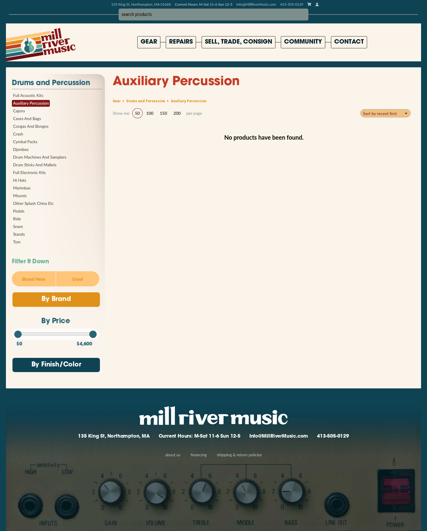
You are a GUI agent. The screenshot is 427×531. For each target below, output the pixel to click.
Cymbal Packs (25, 141)
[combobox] (385, 113)
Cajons (19, 111)
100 (149, 113)
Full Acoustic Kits (28, 95)
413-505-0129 (333, 436)
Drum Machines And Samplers (39, 157)
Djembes (21, 149)
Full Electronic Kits (29, 172)
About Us (172, 454)
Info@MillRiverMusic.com (256, 4)
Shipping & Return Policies (239, 454)
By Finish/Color (56, 364)
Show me (121, 113)
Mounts (20, 195)
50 (137, 113)
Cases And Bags (27, 118)
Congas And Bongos (30, 126)
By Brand (56, 299)
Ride (17, 218)
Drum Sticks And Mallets (34, 164)
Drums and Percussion (51, 83)
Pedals (18, 211)
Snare (18, 226)
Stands (19, 234)
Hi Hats (19, 180)
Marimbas (22, 188)
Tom (16, 242)
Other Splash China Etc (33, 203)
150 (163, 113)
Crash (18, 134)
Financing (199, 454)
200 (177, 113)
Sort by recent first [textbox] (380, 113)
